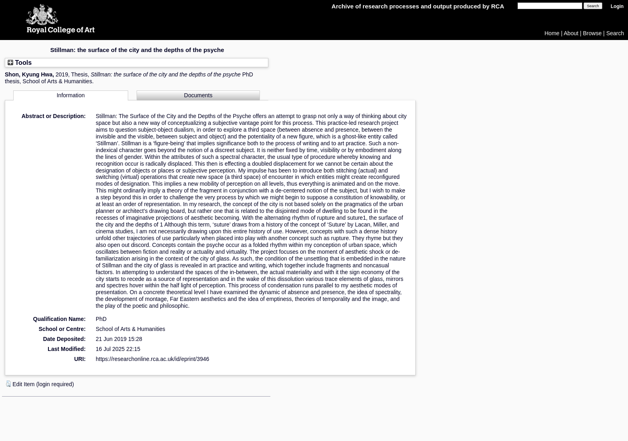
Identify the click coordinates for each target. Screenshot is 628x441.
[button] (8, 384)
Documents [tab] (198, 95)
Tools (20, 62)
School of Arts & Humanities (130, 329)
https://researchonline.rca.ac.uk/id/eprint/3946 (152, 359)
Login (617, 6)
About (571, 33)
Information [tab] (70, 95)
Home (552, 33)
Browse (592, 33)
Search (615, 33)
